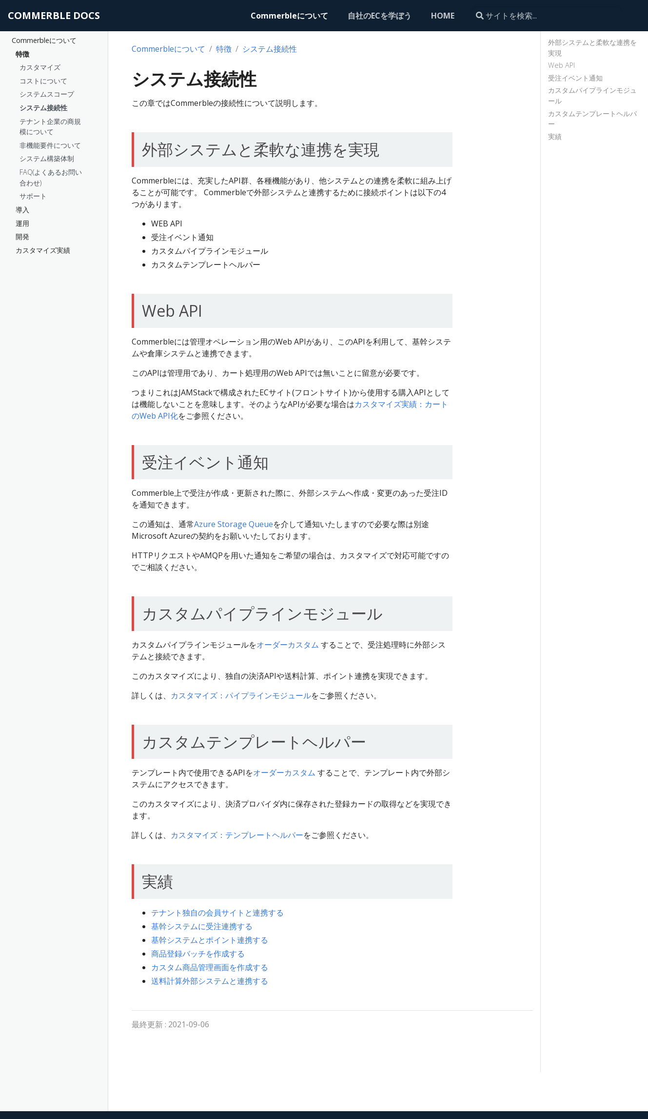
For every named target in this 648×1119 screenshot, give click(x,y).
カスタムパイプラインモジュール (592, 95)
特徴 (22, 54)
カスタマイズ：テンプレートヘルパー (237, 835)
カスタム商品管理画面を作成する (209, 967)
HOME (442, 15)
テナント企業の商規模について (50, 127)
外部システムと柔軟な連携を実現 (592, 48)
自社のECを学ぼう (380, 15)
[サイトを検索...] (546, 15)
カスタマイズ (40, 67)
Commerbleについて (289, 15)
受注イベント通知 (575, 77)
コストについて (43, 80)
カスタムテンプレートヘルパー (592, 119)
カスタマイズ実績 (43, 250)
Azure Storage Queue (233, 524)
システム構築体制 (47, 158)
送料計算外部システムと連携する (209, 981)
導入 (22, 209)
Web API (561, 65)
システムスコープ (47, 94)
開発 (22, 236)
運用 (22, 223)
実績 (555, 136)
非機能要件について (50, 145)
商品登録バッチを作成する (198, 953)
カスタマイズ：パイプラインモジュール (241, 695)
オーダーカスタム (287, 644)
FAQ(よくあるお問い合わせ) (51, 177)
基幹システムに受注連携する (202, 926)
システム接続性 (43, 107)
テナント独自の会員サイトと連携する (217, 912)
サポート (33, 196)
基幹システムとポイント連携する (209, 940)
